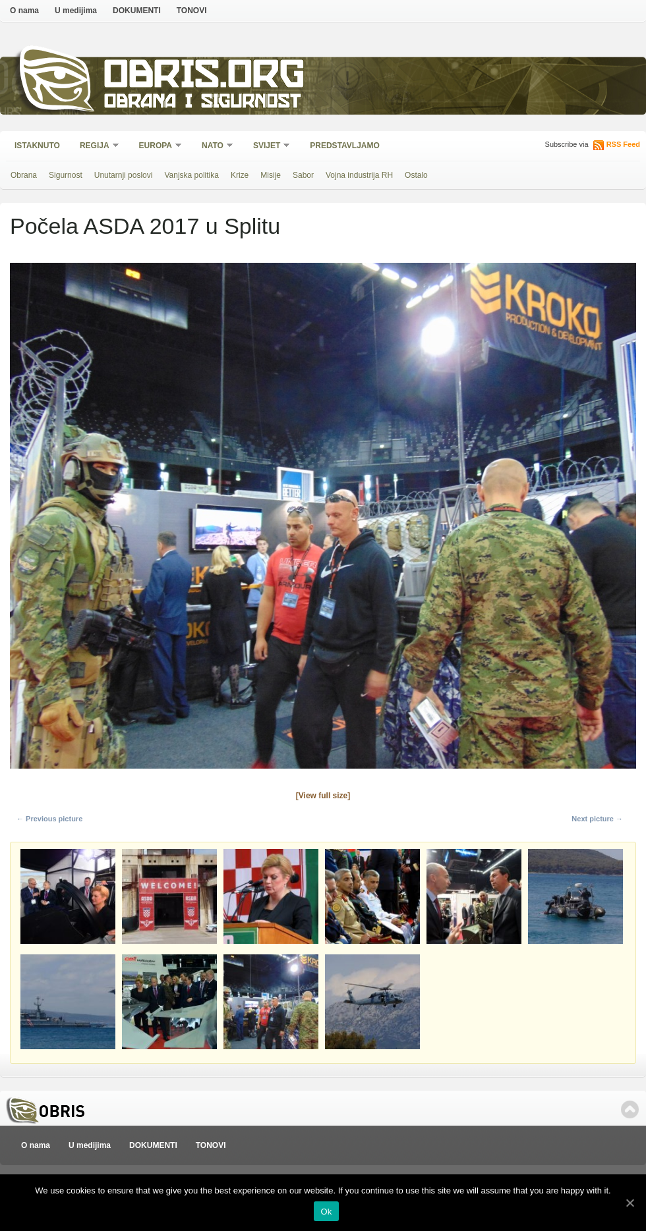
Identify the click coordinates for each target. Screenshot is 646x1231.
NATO (213, 146)
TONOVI (192, 10)
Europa (156, 146)
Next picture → (597, 819)
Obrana (24, 175)
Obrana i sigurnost (202, 103)
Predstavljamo (345, 145)
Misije (270, 175)
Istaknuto (37, 145)
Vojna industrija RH (359, 175)
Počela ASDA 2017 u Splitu (145, 225)
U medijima (76, 10)
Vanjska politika (191, 175)
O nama (24, 10)
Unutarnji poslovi (123, 175)
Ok (326, 1212)
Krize (240, 175)
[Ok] (629, 1202)
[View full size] (323, 795)
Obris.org (204, 77)
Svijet (267, 146)
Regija (95, 146)
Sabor (303, 175)
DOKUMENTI (137, 10)
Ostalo (416, 175)
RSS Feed (623, 144)
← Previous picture (49, 819)
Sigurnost (65, 175)
